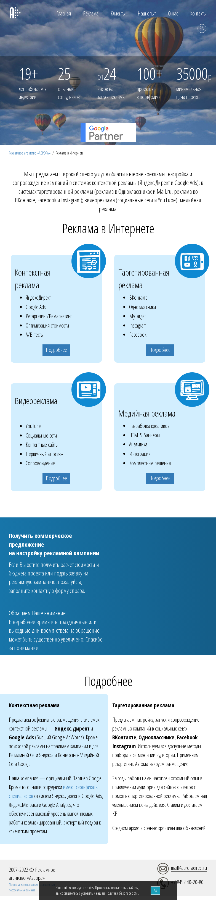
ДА (155, 890)
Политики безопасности (122, 893)
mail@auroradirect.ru (189, 867)
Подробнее (56, 350)
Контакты (198, 13)
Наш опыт (147, 13)
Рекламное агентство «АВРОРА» (29, 153)
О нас (173, 13)
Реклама (90, 13)
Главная (63, 13)
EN (202, 28)
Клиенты (118, 13)
